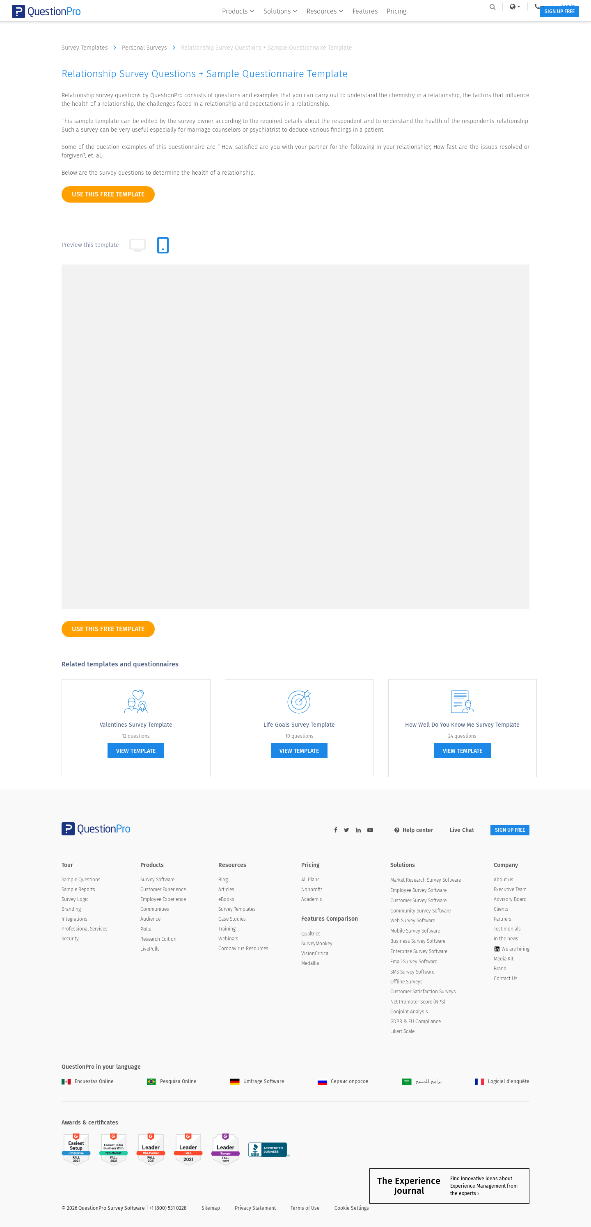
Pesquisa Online (172, 1083)
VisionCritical (315, 955)
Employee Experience (163, 900)
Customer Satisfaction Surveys (423, 993)
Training (227, 930)
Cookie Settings (351, 1209)
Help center (401, 830)
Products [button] (232, 23)
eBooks (226, 900)
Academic (311, 900)
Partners (502, 920)
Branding (71, 910)
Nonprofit (311, 891)
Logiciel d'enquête (502, 1083)
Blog (223, 881)
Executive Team (510, 891)
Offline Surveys (406, 983)
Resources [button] (319, 23)
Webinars (228, 940)
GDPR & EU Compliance (415, 1022)
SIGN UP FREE (503, 23)
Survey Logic (75, 900)
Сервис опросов (343, 1083)
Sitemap (211, 1209)
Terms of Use (305, 1209)
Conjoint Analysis (409, 1012)
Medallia (310, 964)
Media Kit (503, 960)
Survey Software (157, 881)
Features (359, 23)
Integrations (74, 920)
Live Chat (450, 830)
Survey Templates (91, 47)
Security (70, 940)
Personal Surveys (150, 47)
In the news (506, 940)
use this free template (108, 194)
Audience (150, 920)
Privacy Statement (255, 1209)
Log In (518, 6)
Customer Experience (163, 891)
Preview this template (90, 245)
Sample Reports (78, 891)
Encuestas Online (88, 1083)
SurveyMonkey (316, 945)
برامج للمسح (422, 1083)
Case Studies (232, 920)
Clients (501, 910)
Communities (154, 910)
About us (503, 881)
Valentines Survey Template (136, 724)
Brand (500, 970)
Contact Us (506, 980)
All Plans (310, 881)
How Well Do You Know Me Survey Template (462, 724)
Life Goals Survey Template (299, 724)
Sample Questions (81, 881)
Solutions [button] (275, 23)
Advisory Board (510, 900)
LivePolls (150, 950)
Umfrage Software (257, 1083)
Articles (226, 891)
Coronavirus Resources (243, 950)
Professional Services (85, 930)
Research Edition (158, 940)
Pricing (391, 23)
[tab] (163, 245)
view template (136, 751)
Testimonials (507, 930)
